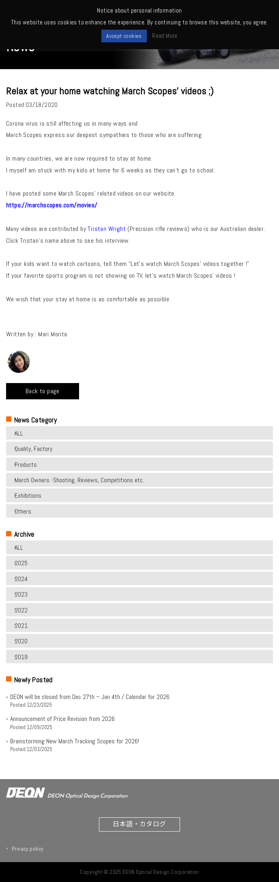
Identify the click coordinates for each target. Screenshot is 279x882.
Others (23, 511)
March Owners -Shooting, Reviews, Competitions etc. (79, 480)
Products (26, 464)
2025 (21, 563)
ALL (19, 433)
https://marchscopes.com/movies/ (51, 205)
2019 (21, 657)
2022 (21, 610)
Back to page (43, 391)
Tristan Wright (107, 228)
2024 (21, 579)
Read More (165, 35)
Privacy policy (27, 848)
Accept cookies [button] (124, 36)
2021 (21, 625)
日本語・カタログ (139, 823)
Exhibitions (28, 495)
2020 (21, 641)
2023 (21, 594)
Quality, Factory (33, 448)
